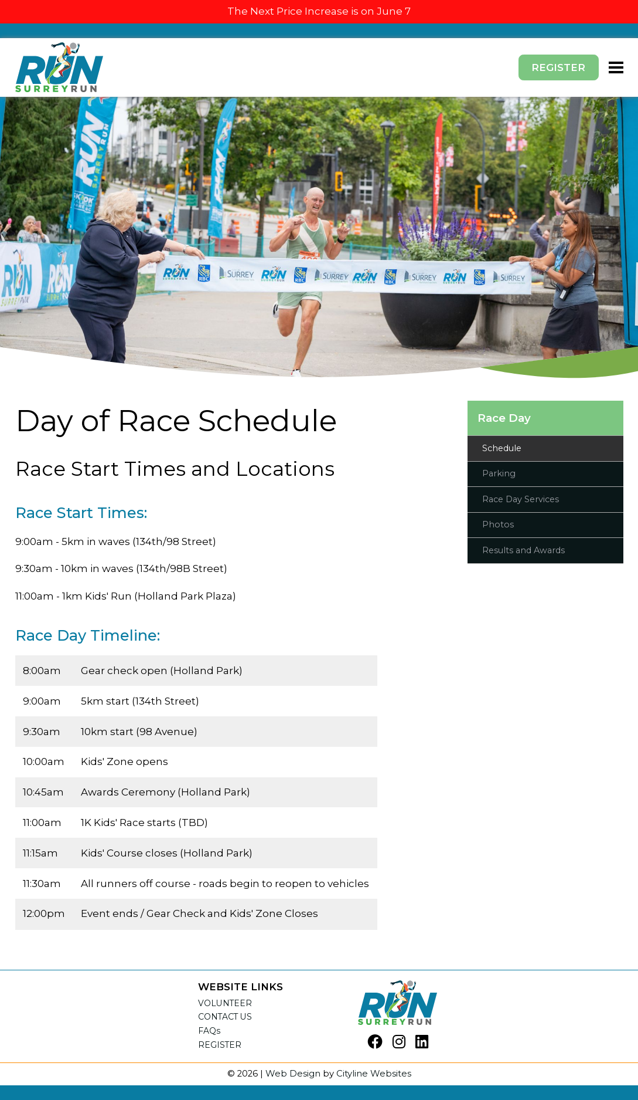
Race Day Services (520, 499)
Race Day (504, 418)
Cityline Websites (373, 1073)
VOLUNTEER (225, 1003)
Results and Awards (523, 550)
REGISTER (219, 1045)
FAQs (209, 1030)
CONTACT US (225, 1016)
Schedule (501, 448)
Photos (498, 524)
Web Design (292, 1073)
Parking (499, 473)
